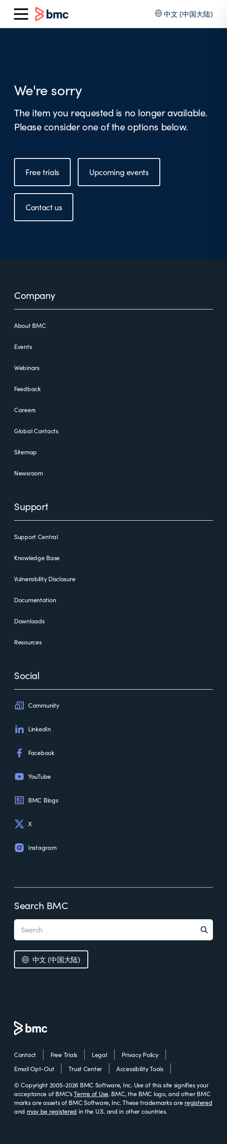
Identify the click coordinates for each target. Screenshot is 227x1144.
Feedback (27, 389)
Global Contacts (36, 431)
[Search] (207, 929)
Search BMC (41, 905)
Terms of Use (91, 1094)
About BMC (30, 325)
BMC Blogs (36, 800)
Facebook (34, 753)
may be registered (52, 1111)
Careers (25, 410)
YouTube (32, 776)
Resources (27, 642)
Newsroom (28, 473)
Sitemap (25, 452)
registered (198, 1102)
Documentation (35, 600)
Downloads (29, 621)
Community (36, 705)
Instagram (35, 847)
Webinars (27, 367)
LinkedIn (32, 729)
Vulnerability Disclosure (44, 579)
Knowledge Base (37, 558)
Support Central (36, 536)
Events (23, 346)
